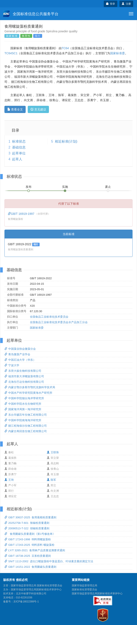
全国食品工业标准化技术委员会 (49, 316)
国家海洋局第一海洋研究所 (22, 409)
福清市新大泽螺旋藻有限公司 (24, 376)
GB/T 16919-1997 (21, 213)
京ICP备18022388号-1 (26, 601)
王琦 (9, 479)
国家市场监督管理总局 (84, 585)
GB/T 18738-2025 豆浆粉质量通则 (27, 555)
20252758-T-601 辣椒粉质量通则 (26, 522)
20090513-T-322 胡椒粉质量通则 (26, 528)
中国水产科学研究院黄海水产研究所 (28, 392)
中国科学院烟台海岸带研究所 (24, 398)
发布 (29, 186)
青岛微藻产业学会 (17, 354)
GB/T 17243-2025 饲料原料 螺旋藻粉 (29, 544)
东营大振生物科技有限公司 (22, 370)
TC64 (65, 48)
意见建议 (38, 109)
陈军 (51, 479)
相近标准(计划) (66, 141)
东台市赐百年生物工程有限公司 (25, 414)
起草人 (17, 159)
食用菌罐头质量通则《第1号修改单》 (29, 533)
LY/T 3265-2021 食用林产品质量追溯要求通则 (34, 550)
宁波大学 (11, 365)
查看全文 (15, 109)
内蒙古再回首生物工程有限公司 (25, 431)
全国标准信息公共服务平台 (30, 14)
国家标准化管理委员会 (84, 589)
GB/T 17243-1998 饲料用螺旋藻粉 (27, 539)
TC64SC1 (10, 53)
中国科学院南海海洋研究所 (22, 420)
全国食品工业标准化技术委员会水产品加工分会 (59, 322)
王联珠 (53, 452)
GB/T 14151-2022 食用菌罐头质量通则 (30, 566)
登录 (110, 3)
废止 (108, 186)
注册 (126, 3)
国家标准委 (117, 53)
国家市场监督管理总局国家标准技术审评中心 (97, 593)
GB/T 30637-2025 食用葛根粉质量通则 (30, 517)
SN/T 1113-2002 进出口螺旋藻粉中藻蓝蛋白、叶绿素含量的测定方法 (48, 561)
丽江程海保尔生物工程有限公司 (25, 425)
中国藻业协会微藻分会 (20, 348)
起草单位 (19, 153)
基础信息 (19, 147)
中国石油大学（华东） (20, 359)
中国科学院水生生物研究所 (22, 403)
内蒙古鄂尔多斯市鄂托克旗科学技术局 (29, 387)
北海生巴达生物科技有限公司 (24, 381)
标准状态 (19, 141)
